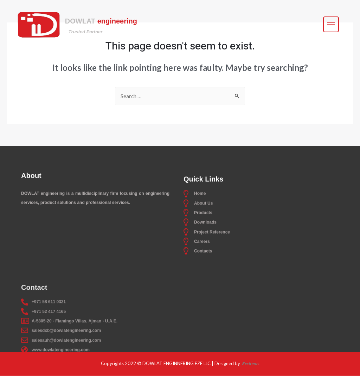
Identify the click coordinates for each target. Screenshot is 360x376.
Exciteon (249, 364)
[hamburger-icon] (331, 25)
